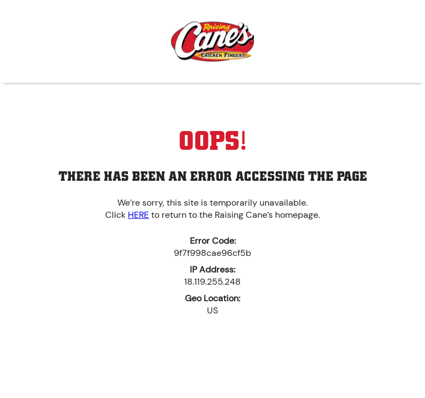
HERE (138, 215)
